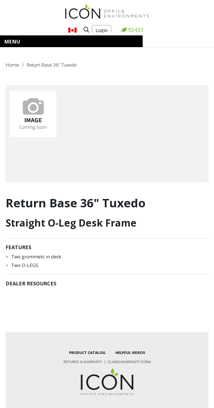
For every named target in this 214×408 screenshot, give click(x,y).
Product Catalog (87, 352)
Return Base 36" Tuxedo (51, 65)
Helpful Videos (130, 352)
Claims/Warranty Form (129, 361)
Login (102, 30)
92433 (132, 29)
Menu (12, 41)
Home (12, 65)
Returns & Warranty (83, 361)
